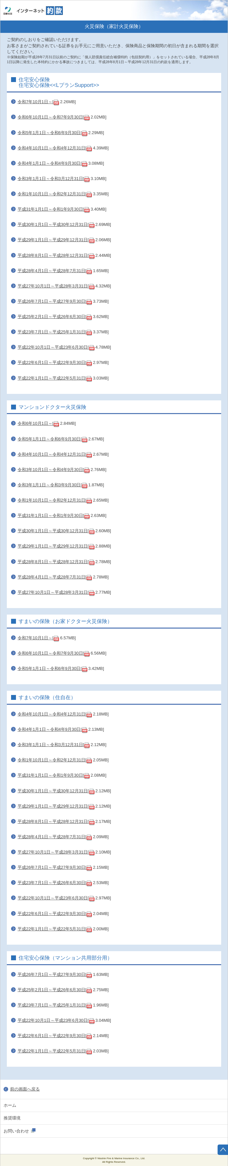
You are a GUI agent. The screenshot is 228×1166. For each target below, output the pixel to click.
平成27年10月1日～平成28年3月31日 (53, 286)
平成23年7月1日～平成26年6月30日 (51, 882)
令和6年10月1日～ (35, 423)
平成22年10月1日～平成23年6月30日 (53, 347)
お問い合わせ (16, 1131)
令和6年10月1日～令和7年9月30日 (50, 117)
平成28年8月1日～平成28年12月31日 (53, 255)
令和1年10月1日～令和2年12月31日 (51, 193)
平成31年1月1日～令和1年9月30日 (50, 209)
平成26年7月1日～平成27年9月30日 (51, 301)
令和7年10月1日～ (35, 101)
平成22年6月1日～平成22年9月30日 (51, 362)
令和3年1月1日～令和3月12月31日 (50, 178)
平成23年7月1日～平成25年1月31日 (51, 331)
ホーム (216, 10)
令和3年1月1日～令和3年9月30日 (49, 484)
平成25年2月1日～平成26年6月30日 (51, 316)
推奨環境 (12, 1118)
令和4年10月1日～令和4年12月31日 (51, 148)
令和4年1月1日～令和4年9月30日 (49, 163)
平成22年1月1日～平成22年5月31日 (51, 378)
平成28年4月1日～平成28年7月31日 (51, 270)
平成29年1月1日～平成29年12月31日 (53, 239)
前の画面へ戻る (25, 1089)
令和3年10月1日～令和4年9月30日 (50, 469)
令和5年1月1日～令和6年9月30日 (49, 132)
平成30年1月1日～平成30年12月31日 (53, 224)
